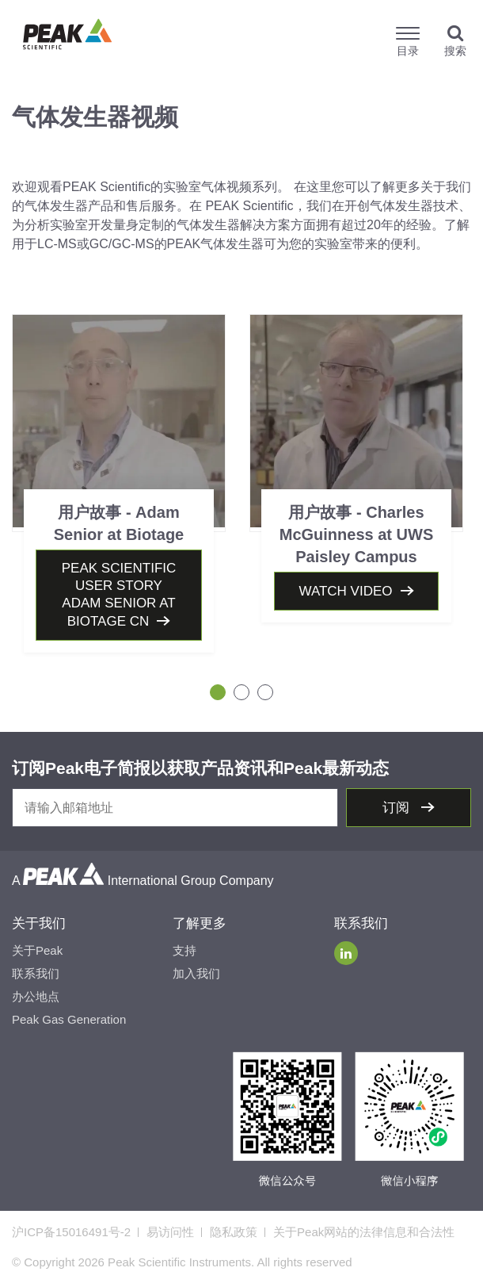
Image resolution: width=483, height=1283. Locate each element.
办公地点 (35, 996)
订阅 (397, 807)
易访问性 (170, 1232)
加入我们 (196, 973)
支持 (184, 950)
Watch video (345, 591)
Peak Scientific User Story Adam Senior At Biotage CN (119, 595)
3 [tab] (265, 692)
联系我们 (35, 973)
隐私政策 (233, 1232)
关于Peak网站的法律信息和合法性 (363, 1232)
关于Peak (37, 950)
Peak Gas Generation (69, 1019)
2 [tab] (241, 692)
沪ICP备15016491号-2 (71, 1232)
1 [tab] (218, 692)
